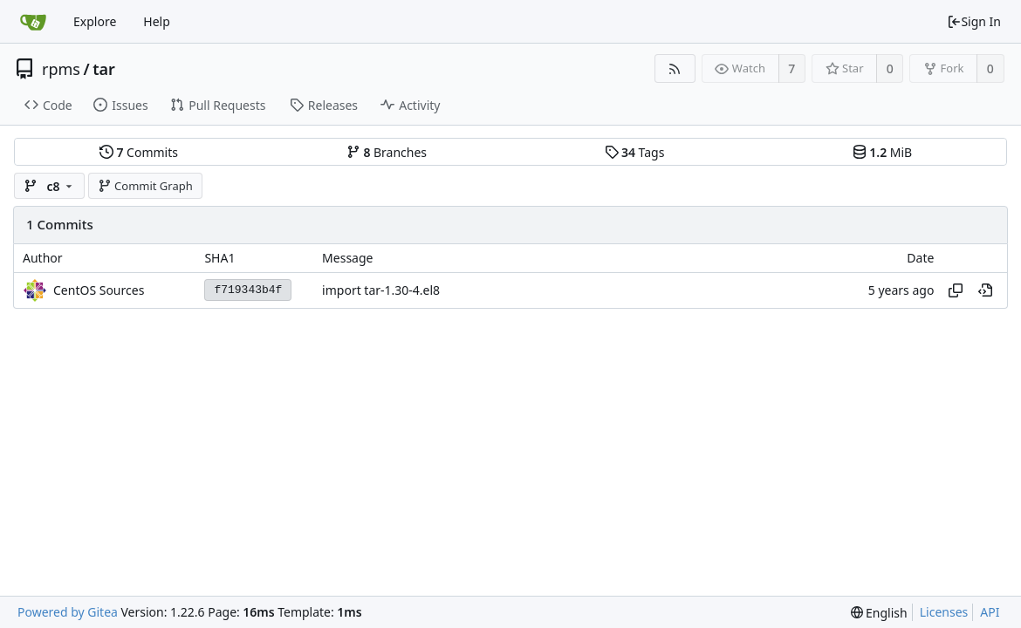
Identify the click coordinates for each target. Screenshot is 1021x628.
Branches (386, 152)
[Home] (33, 22)
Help (156, 21)
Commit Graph (145, 186)
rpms (61, 69)
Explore (94, 21)
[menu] (879, 612)
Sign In (974, 21)
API (989, 612)
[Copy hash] (955, 290)
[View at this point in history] (985, 290)
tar (104, 69)
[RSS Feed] (675, 68)
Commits (138, 152)
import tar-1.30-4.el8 (381, 290)
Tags (635, 152)
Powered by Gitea (67, 612)
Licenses (944, 612)
